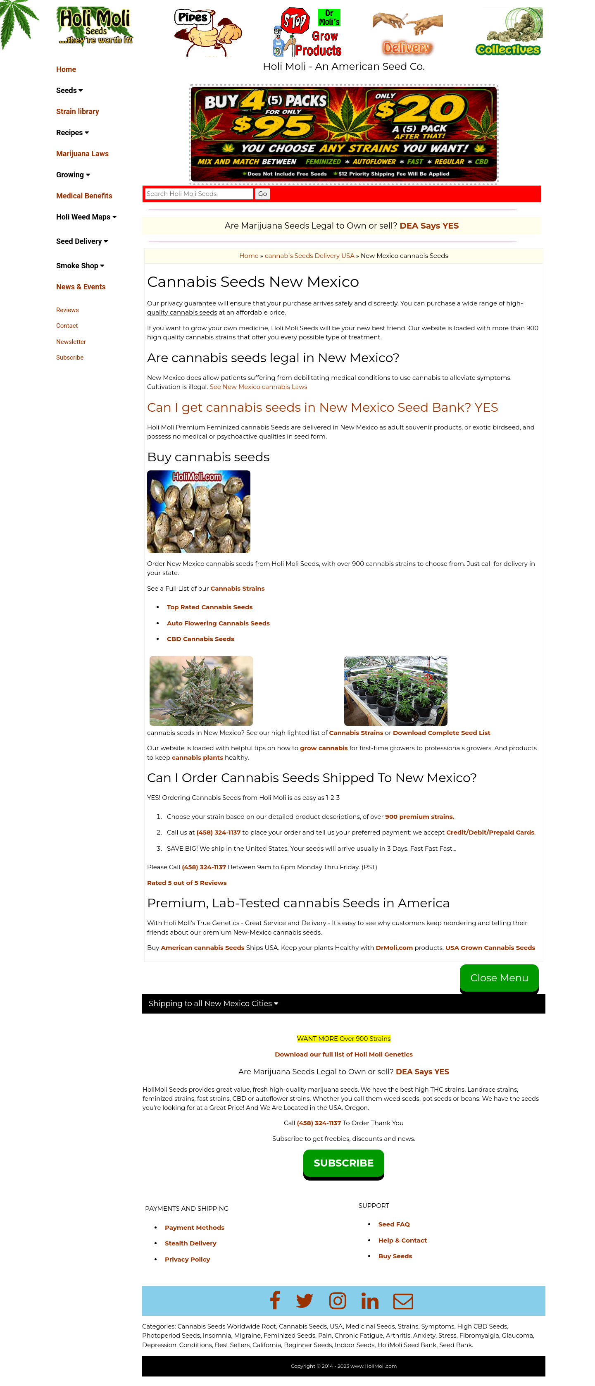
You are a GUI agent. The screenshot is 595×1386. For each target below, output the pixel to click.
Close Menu (500, 987)
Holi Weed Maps (86, 216)
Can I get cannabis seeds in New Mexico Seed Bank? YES (325, 407)
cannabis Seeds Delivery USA (311, 256)
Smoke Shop (80, 265)
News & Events (81, 286)
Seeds (69, 90)
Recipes (72, 132)
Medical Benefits (84, 195)
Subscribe (69, 357)
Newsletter (71, 342)
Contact (67, 325)
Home (66, 69)
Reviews (67, 310)
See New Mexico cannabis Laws (260, 387)
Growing (73, 174)
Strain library (77, 111)
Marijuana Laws (82, 153)
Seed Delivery (82, 241)
